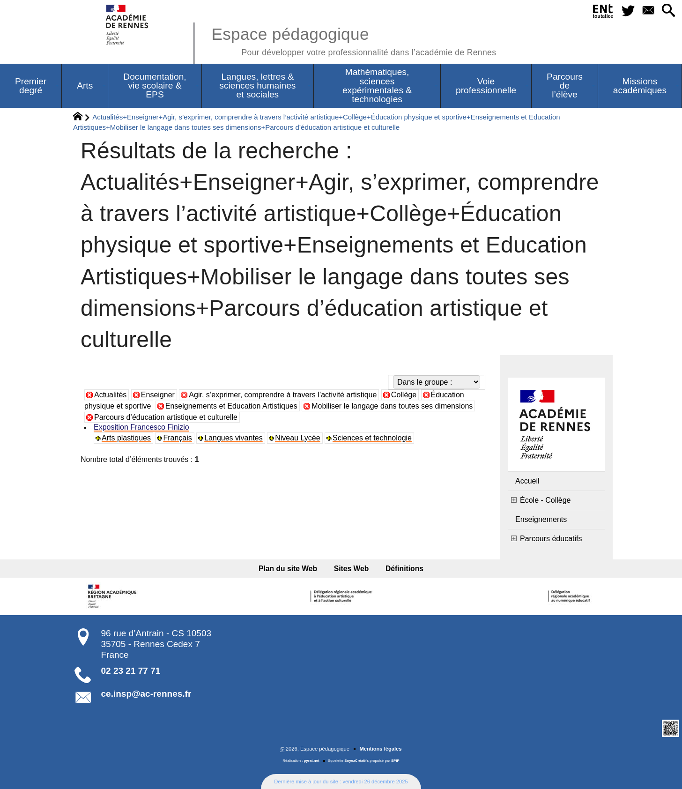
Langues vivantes (233, 438)
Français (177, 438)
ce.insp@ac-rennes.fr (146, 694)
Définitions (404, 569)
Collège (403, 395)
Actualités (110, 395)
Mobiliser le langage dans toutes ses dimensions (392, 406)
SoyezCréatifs (356, 761)
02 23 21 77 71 (131, 671)
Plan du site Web (288, 569)
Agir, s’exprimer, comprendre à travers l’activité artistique (283, 395)
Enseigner (158, 395)
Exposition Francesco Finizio (141, 427)
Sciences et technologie (372, 438)
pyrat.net (311, 761)
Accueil (527, 481)
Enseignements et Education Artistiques (231, 406)
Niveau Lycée (297, 438)
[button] (668, 11)
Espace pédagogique (353, 40)
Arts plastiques (126, 438)
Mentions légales (380, 749)
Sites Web (351, 569)
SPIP (395, 761)
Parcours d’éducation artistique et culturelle (165, 417)
